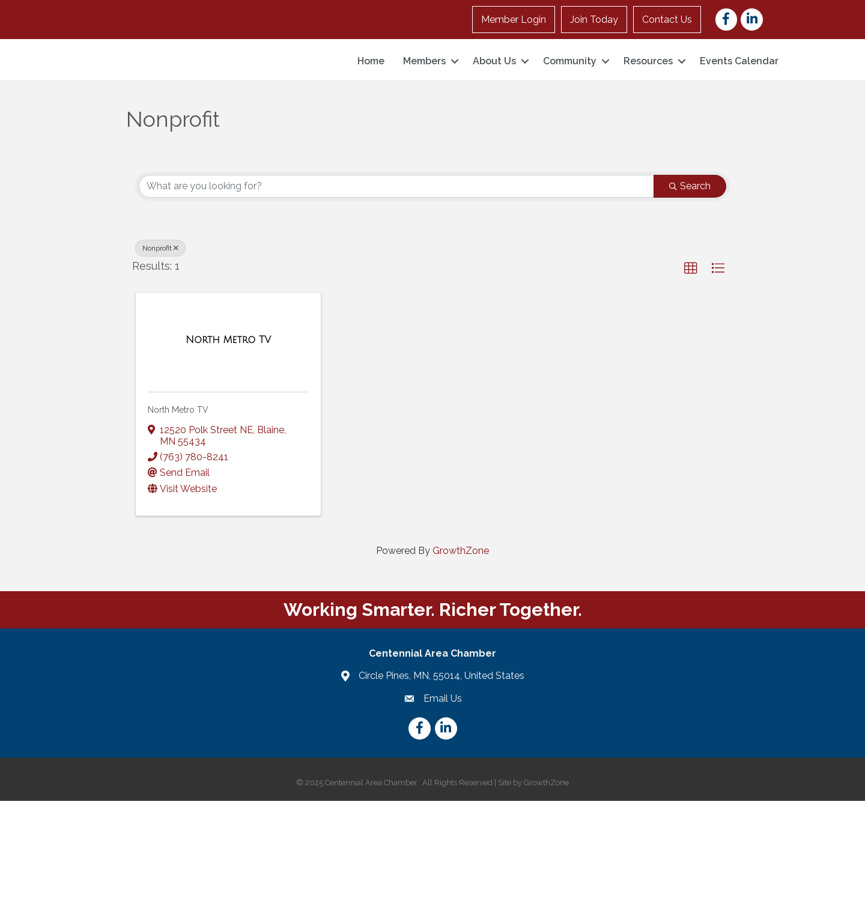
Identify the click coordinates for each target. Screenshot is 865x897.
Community (569, 109)
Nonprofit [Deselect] (160, 343)
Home (370, 109)
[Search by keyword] (396, 281)
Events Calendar (739, 109)
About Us (494, 109)
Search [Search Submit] (690, 281)
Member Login (513, 19)
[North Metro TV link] (228, 436)
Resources (648, 109)
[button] (691, 364)
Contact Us (667, 19)
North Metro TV (178, 506)
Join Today (594, 19)
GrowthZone (460, 646)
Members (424, 109)
